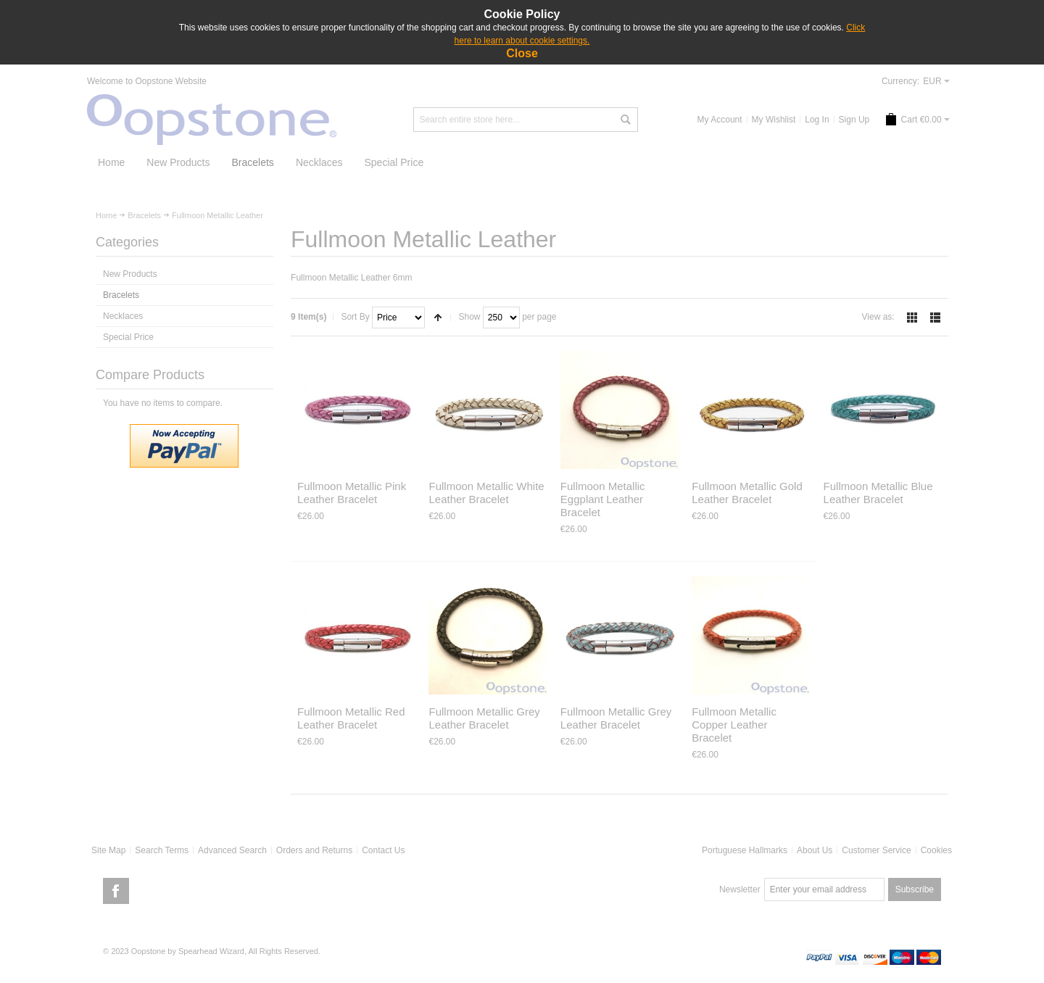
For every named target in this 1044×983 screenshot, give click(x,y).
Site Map (108, 850)
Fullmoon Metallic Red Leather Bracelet (351, 718)
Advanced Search (232, 850)
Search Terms (161, 850)
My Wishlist (774, 120)
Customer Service (876, 850)
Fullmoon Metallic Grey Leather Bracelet (483, 718)
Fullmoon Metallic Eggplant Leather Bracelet (602, 499)
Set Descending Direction (438, 317)
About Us (814, 850)
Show (469, 317)
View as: (878, 317)
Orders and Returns (314, 850)
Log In (817, 120)
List (935, 317)
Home (106, 215)
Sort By (355, 317)
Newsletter (740, 889)
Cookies (936, 850)
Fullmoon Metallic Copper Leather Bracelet (734, 724)
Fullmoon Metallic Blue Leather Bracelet (878, 492)
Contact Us (383, 850)
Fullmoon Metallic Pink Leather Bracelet (351, 492)
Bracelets (144, 215)
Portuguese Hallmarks (744, 850)
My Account (719, 120)
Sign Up (854, 120)
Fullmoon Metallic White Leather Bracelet (486, 492)
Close (522, 53)
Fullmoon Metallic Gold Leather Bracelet (747, 492)
